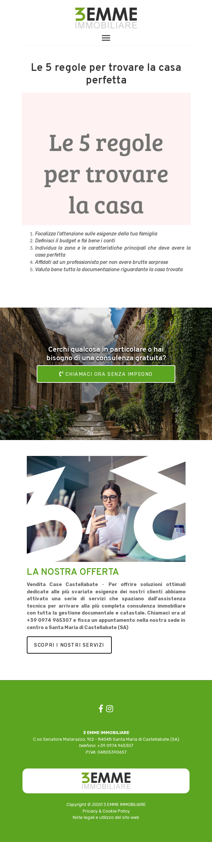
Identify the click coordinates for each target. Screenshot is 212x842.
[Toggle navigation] (106, 37)
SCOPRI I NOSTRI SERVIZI (69, 645)
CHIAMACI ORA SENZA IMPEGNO (106, 374)
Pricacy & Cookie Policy (106, 811)
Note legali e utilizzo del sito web (106, 817)
